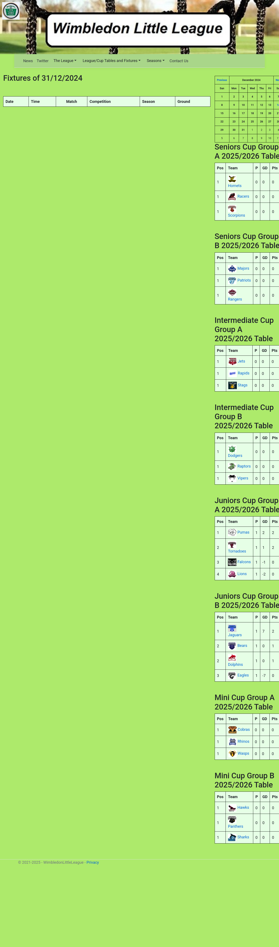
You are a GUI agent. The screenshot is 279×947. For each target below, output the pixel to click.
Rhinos (243, 741)
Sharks (243, 837)
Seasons (154, 60)
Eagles (243, 675)
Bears (242, 645)
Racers (243, 196)
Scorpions (236, 215)
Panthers (235, 826)
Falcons (244, 562)
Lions (242, 573)
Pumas (243, 532)
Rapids (243, 373)
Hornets (235, 185)
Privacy (92, 862)
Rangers (235, 299)
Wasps (243, 753)
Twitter (43, 61)
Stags (242, 385)
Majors (243, 268)
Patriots (244, 280)
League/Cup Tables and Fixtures (110, 60)
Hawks (243, 807)
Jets (241, 361)
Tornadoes (237, 551)
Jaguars (235, 635)
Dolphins (235, 664)
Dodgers (235, 455)
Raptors (244, 466)
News (28, 61)
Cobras (244, 729)
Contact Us (179, 61)
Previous (222, 80)
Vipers (242, 478)
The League (63, 60)
